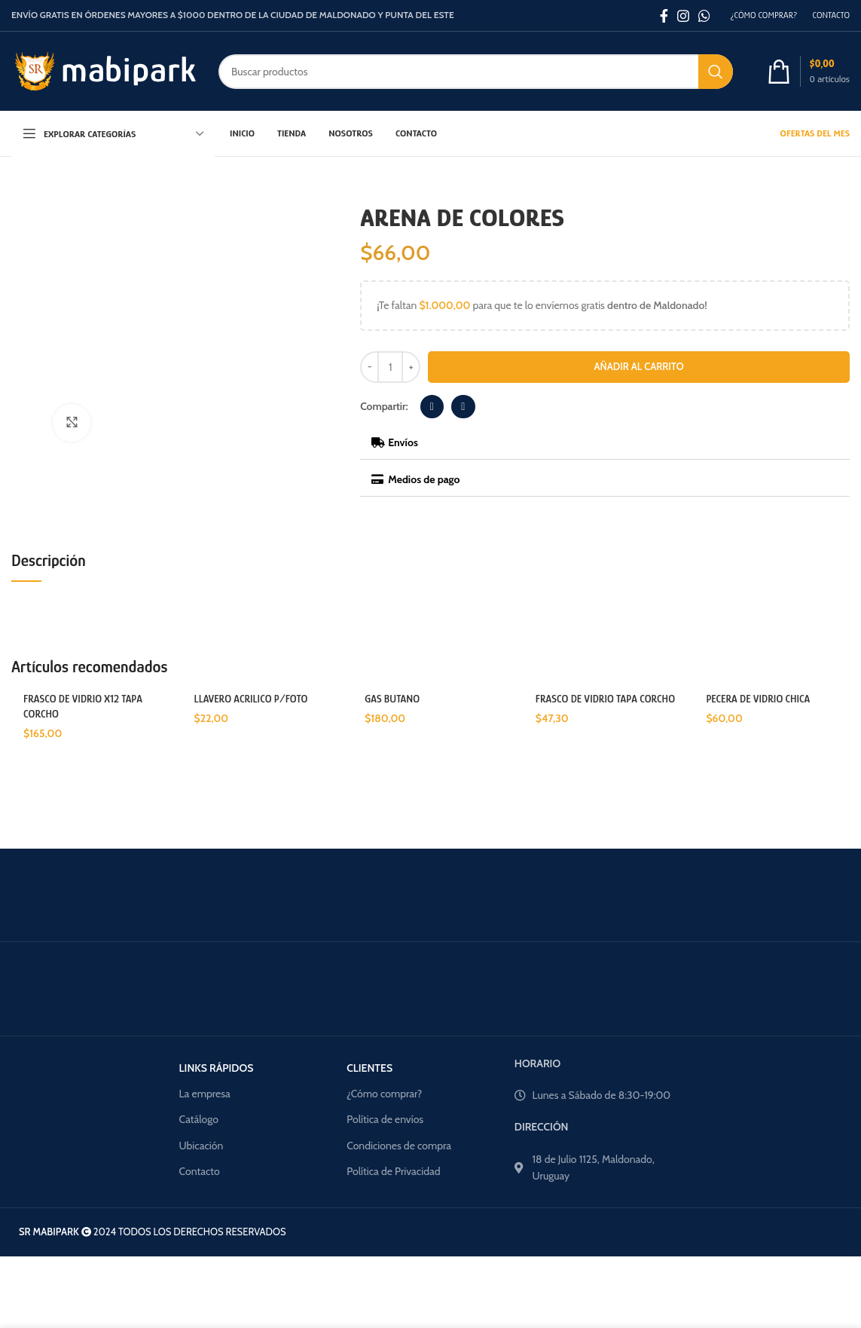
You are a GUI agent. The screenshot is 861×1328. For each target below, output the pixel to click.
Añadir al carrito (639, 366)
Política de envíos (385, 1119)
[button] (432, 407)
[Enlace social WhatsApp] (704, 16)
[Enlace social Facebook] (664, 16)
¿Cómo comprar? (384, 1093)
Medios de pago (424, 479)
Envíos (403, 442)
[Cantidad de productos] (390, 367)
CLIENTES (369, 1068)
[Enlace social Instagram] (683, 16)
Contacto (199, 1171)
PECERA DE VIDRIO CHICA (758, 699)
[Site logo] (103, 70)
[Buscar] (475, 71)
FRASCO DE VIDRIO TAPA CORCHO (605, 699)
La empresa (205, 1093)
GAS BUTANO (392, 699)
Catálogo (198, 1119)
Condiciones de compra (399, 1145)
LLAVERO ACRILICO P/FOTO (251, 699)
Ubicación (201, 1145)
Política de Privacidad (393, 1171)
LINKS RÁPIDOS (216, 1068)
